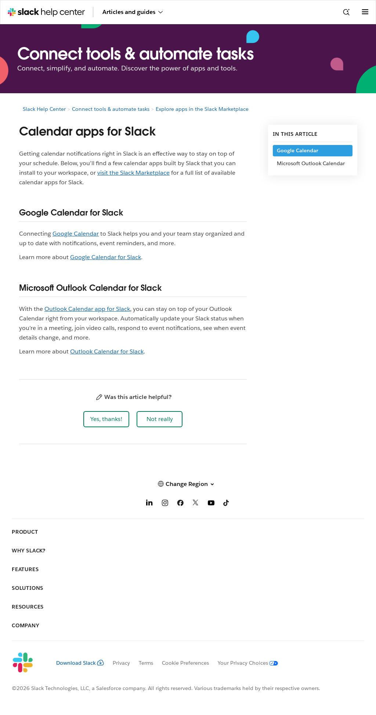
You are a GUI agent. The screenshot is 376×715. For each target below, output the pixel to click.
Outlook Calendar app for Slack (87, 309)
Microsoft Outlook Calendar (311, 163)
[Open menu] (365, 12)
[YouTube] (211, 504)
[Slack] (28, 663)
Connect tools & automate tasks (110, 109)
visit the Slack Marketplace (133, 173)
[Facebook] (180, 504)
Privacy (121, 663)
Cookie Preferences (185, 663)
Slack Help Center (44, 109)
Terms (146, 663)
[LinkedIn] (149, 504)
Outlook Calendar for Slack (107, 351)
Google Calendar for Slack (105, 257)
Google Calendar (76, 233)
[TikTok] (226, 504)
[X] (195, 504)
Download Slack (80, 663)
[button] (106, 419)
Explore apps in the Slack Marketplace (202, 109)
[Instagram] (165, 504)
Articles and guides (132, 12)
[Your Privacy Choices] (243, 663)
